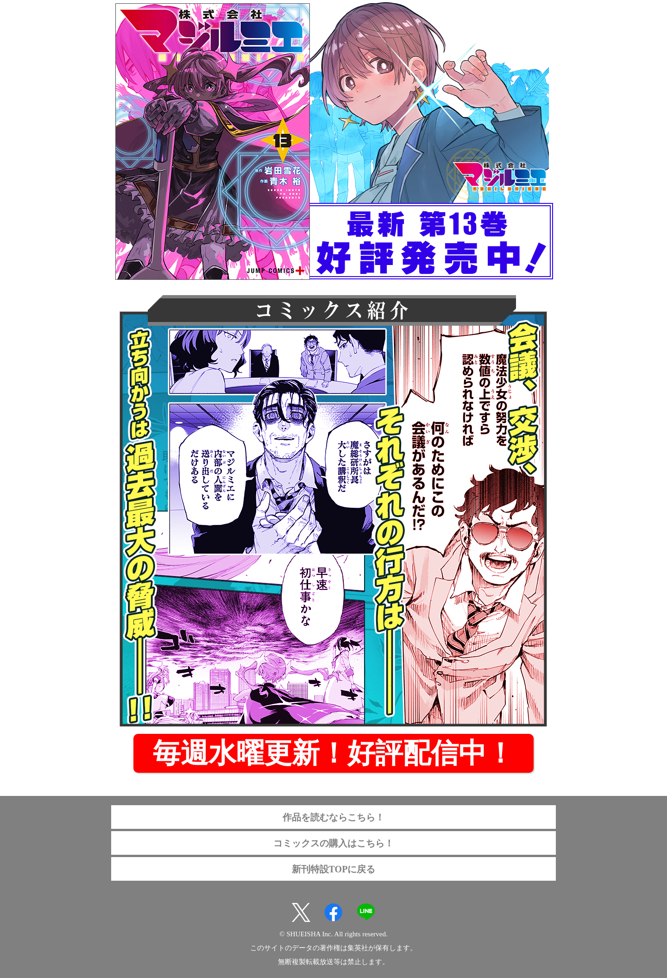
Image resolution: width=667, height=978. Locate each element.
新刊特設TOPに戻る (334, 869)
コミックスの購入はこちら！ (333, 843)
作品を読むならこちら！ (333, 817)
